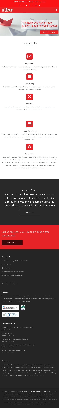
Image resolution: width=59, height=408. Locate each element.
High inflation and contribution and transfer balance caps (18, 345)
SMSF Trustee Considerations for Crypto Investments (17, 327)
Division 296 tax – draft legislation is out (13, 350)
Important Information (36, 391)
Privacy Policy (26, 391)
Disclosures (46, 391)
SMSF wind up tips (7, 333)
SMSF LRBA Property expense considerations (15, 339)
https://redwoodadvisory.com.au (13, 275)
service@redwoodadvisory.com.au (14, 271)
